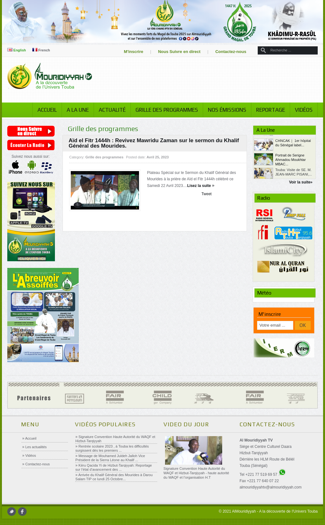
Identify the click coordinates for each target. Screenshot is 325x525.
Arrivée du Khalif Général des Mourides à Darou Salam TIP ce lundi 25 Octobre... (114, 477)
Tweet (207, 194)
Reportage (270, 110)
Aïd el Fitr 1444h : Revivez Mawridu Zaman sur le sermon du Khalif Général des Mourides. (154, 143)
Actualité (112, 110)
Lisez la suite (201, 185)
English (16, 50)
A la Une (78, 110)
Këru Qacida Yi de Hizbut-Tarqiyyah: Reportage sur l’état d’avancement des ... (114, 467)
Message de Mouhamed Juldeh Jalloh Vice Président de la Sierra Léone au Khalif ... (110, 458)
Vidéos (304, 110)
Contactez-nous (230, 51)
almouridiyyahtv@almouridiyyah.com (271, 487)
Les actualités (35, 447)
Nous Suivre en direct (179, 51)
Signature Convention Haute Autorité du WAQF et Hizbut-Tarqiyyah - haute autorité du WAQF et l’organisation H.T (196, 473)
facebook (22, 511)
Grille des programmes (167, 110)
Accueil (47, 110)
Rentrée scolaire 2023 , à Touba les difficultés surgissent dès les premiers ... (112, 448)
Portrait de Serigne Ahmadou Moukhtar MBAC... (290, 171)
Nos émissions (227, 110)
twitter (11, 511)
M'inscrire (133, 51)
